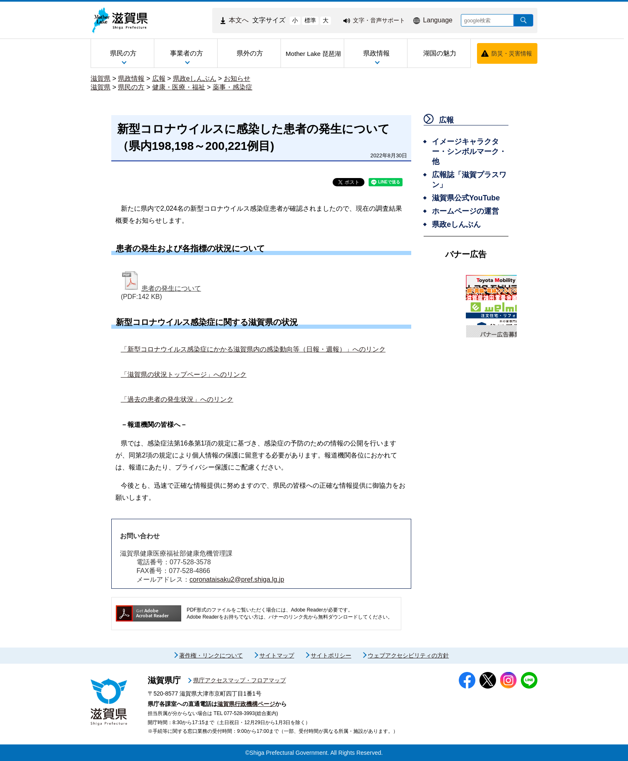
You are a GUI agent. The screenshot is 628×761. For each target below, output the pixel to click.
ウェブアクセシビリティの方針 (408, 655)
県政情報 (131, 78)
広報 (158, 78)
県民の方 (131, 87)
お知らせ (237, 78)
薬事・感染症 (232, 87)
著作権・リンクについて (211, 655)
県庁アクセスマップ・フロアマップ (239, 680)
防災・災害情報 (511, 53)
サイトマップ (276, 655)
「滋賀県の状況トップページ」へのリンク (184, 374)
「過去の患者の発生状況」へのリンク (177, 399)
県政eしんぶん (194, 78)
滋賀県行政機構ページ (246, 704)
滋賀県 (100, 78)
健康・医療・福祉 (178, 87)
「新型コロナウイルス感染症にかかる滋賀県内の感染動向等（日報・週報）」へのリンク (253, 349)
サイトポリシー (331, 655)
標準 (310, 20)
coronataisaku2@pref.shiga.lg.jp (236, 579)
